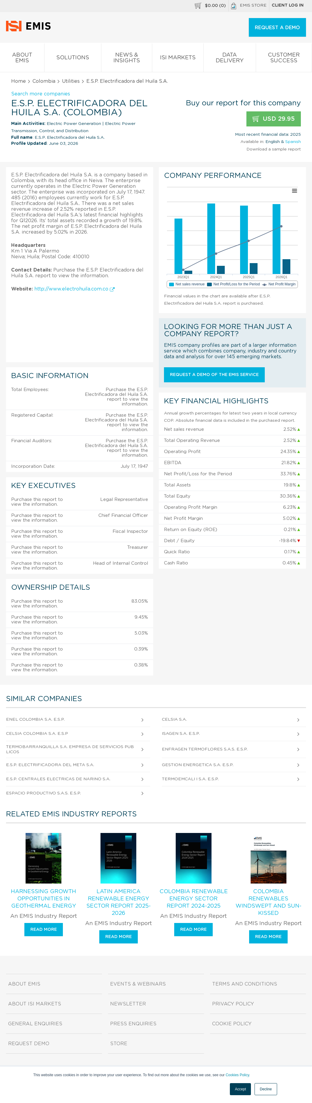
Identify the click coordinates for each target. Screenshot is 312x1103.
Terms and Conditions (244, 984)
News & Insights (126, 59)
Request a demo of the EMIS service (214, 375)
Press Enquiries (133, 1023)
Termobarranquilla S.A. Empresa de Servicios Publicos (70, 749)
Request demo (28, 1043)
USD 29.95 (273, 119)
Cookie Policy (232, 1023)
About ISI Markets (34, 1004)
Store (118, 1043)
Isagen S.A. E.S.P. (181, 734)
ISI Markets (178, 59)
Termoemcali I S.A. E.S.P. (190, 779)
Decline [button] (266, 1089)
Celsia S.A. (174, 719)
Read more (43, 929)
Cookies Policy (237, 1075)
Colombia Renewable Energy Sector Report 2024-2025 (193, 899)
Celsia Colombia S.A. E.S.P (37, 734)
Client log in (288, 5)
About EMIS (22, 59)
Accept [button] (240, 1089)
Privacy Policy (233, 1004)
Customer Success (284, 59)
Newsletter (128, 1004)
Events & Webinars (138, 984)
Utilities (71, 81)
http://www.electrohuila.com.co (74, 289)
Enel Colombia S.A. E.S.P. (35, 719)
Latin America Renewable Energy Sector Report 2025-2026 (118, 902)
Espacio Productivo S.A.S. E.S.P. (43, 793)
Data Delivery (230, 59)
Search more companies (40, 94)
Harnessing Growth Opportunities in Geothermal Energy (43, 899)
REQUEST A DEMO (277, 27)
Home (18, 81)
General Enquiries (35, 1023)
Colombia (43, 81)
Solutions (73, 59)
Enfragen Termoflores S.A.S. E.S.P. (205, 749)
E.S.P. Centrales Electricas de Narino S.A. (58, 779)
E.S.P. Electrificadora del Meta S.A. (50, 765)
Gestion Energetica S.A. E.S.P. (197, 765)
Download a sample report (273, 149)
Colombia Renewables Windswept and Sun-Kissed (268, 902)
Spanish (293, 142)
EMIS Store (249, 6)
